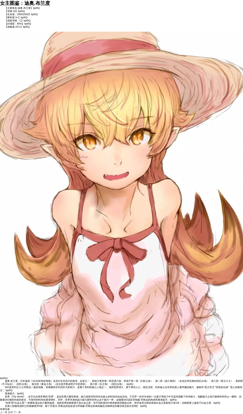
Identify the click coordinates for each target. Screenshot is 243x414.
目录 (10, 412)
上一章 (3, 412)
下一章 (17, 412)
